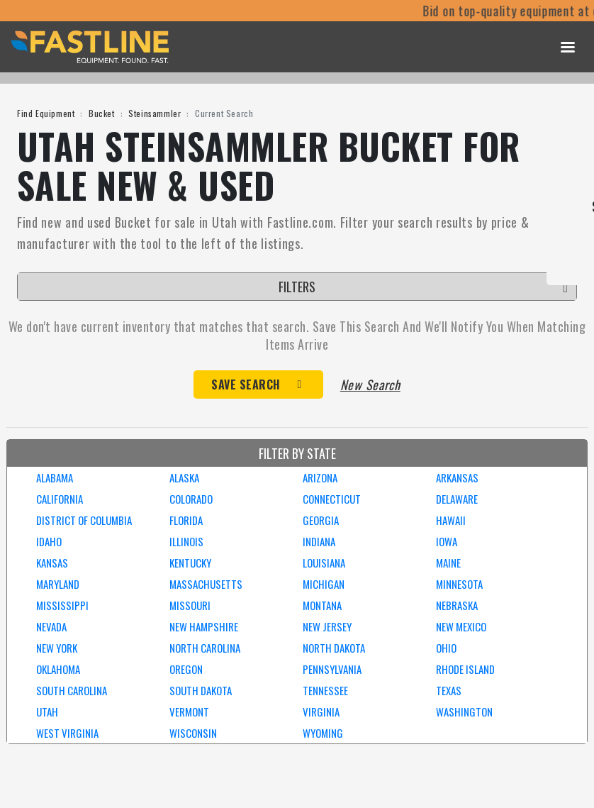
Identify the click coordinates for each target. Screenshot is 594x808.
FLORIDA (186, 520)
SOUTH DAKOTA (200, 690)
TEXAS (448, 690)
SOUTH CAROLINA (71, 690)
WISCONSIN (193, 733)
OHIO (446, 647)
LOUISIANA (324, 562)
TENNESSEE (325, 690)
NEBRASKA (457, 605)
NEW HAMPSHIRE (203, 626)
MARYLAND (57, 584)
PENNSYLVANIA (332, 669)
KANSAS (52, 562)
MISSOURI (190, 605)
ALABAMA (54, 477)
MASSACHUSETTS (205, 584)
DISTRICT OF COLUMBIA (84, 520)
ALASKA (184, 477)
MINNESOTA (459, 584)
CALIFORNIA (59, 499)
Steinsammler (154, 113)
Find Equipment (45, 113)
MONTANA (322, 605)
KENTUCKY (190, 562)
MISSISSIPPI (62, 605)
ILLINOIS (186, 541)
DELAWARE (457, 499)
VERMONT (189, 711)
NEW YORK (56, 647)
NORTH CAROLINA (204, 647)
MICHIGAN (323, 584)
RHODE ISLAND (465, 669)
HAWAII (451, 520)
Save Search (246, 384)
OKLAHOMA (58, 669)
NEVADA (51, 626)
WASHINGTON (464, 711)
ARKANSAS (457, 477)
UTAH (47, 711)
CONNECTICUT (332, 499)
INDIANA (319, 541)
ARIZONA (320, 477)
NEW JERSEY (327, 626)
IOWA (446, 541)
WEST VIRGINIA (67, 733)
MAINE (448, 562)
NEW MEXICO (461, 626)
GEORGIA (321, 520)
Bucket (102, 113)
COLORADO (191, 499)
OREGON (186, 669)
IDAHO (49, 541)
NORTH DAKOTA (334, 647)
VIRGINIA (321, 711)
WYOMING (323, 733)
